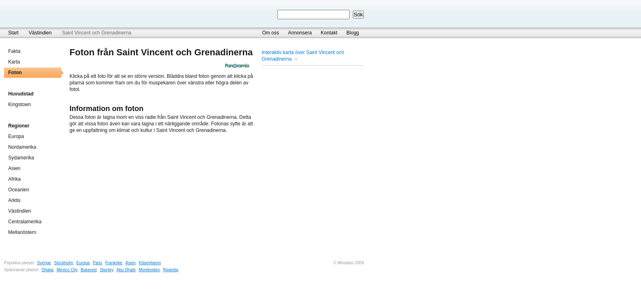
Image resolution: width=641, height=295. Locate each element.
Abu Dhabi (126, 270)
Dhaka (48, 270)
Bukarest (88, 270)
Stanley (106, 270)
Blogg (352, 33)
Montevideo (149, 270)
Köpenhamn (150, 263)
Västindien (40, 33)
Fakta (14, 51)
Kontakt (329, 33)
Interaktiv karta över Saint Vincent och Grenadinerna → (303, 56)
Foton (15, 72)
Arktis (14, 200)
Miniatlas (43, 13)
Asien (14, 168)
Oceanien (18, 190)
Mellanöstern (22, 232)
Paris (97, 263)
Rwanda (170, 270)
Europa (16, 136)
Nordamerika (22, 147)
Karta (14, 62)
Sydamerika (21, 158)
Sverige (44, 263)
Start (13, 33)
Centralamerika (24, 222)
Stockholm (63, 263)
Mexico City (66, 270)
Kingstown (19, 104)
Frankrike (113, 263)
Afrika (14, 179)
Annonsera (300, 33)
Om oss (270, 33)
